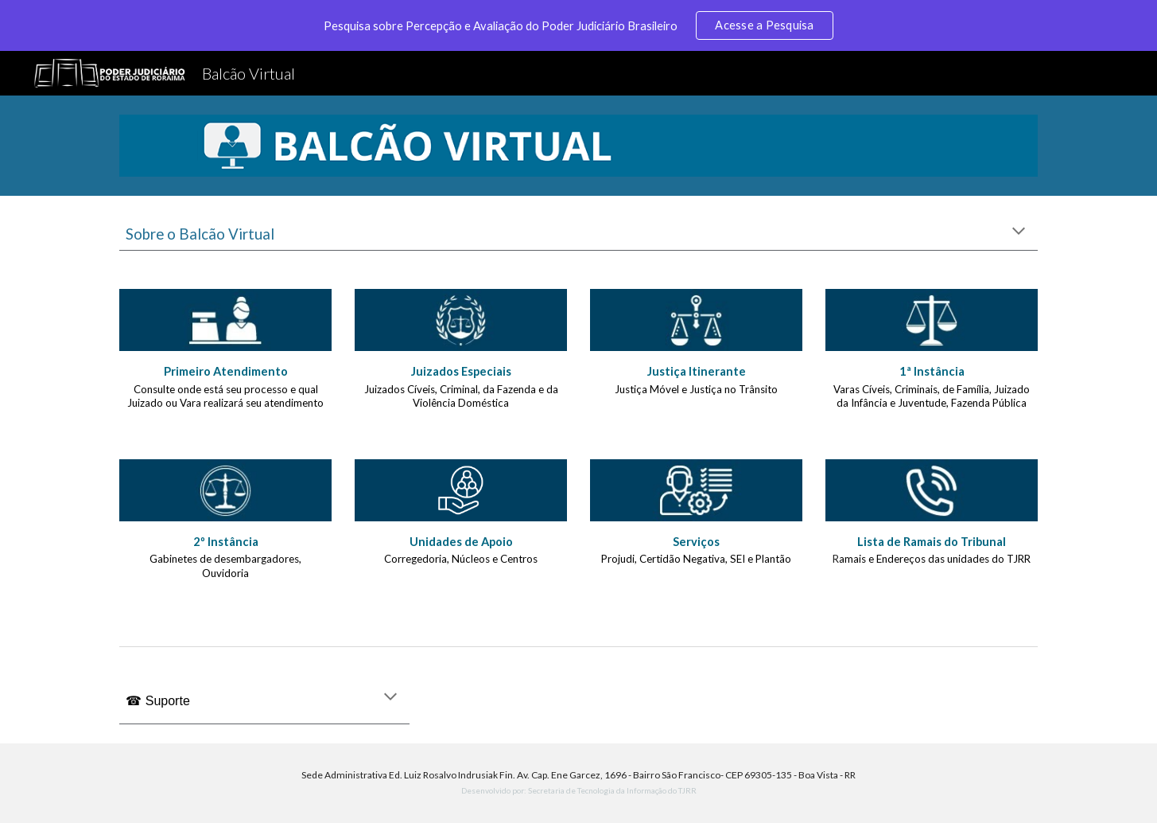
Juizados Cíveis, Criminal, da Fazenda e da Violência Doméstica (462, 396)
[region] (578, 25)
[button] (1019, 232)
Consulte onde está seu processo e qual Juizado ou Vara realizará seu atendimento (225, 396)
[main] (578, 232)
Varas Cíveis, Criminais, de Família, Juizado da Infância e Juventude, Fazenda (932, 396)
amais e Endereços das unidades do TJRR (935, 558)
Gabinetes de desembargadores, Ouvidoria (226, 565)
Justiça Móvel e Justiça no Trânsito (696, 389)
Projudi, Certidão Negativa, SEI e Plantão (696, 558)
